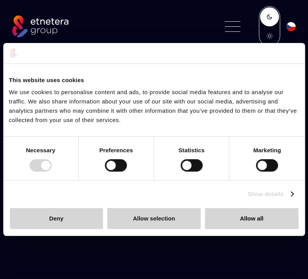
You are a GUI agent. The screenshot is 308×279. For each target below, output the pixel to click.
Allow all (252, 218)
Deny (56, 218)
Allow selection (154, 218)
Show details (266, 194)
